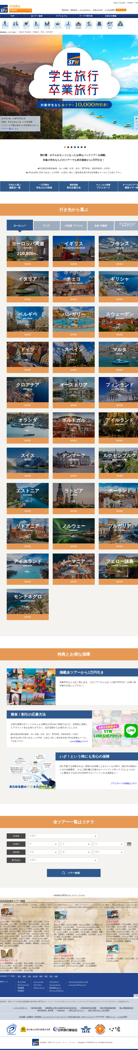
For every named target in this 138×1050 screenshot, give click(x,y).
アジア (47, 225)
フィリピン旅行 (68, 927)
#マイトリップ (39, 988)
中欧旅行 (28, 943)
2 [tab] (68, 147)
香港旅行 (76, 929)
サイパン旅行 (130, 958)
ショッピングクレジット (77, 985)
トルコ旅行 (18, 963)
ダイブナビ (22, 982)
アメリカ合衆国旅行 (113, 924)
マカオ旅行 (92, 934)
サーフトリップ (23, 985)
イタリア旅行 (16, 921)
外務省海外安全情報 (88, 1008)
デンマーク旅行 (10, 933)
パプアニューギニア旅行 (75, 966)
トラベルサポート (20, 1008)
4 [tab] (75, 147)
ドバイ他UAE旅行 (6, 963)
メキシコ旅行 (111, 926)
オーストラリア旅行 (78, 961)
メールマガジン (85, 10)
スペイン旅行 (27, 921)
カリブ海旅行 (118, 941)
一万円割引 (44, 186)
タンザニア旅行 (34, 968)
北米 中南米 (100, 225)
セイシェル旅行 (59, 966)
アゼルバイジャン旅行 (40, 938)
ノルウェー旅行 (37, 926)
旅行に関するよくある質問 (98, 1010)
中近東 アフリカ (73, 225)
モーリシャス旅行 (88, 963)
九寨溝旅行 (70, 934)
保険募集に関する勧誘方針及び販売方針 (61, 1008)
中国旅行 (61, 934)
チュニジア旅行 (5, 965)
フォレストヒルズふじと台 (78, 982)
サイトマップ (61, 1017)
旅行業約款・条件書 (45, 1010)
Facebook (61, 1010)
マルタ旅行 (23, 924)
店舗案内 (30, 1017)
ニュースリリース (48, 1017)
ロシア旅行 (13, 938)
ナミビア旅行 (5, 970)
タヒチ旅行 (70, 958)
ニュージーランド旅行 (62, 963)
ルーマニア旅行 (39, 936)
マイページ (121, 10)
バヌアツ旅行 (76, 963)
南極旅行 (128, 941)
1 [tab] (65, 147)
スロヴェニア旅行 (38, 933)
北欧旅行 (8, 943)
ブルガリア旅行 (26, 936)
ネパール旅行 (74, 932)
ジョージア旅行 (24, 938)
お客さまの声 (98, 10)
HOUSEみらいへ (55, 988)
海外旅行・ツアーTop (7, 32)
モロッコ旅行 (28, 963)
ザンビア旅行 (28, 970)
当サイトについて (88, 1017)
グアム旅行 (119, 958)
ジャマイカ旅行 (121, 929)
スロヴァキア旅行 (23, 933)
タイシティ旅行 (59, 924)
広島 (51, 976)
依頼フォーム (111, 1017)
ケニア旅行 (39, 965)
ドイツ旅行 (13, 924)
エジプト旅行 (40, 963)
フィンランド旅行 (9, 926)
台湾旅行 (94, 932)
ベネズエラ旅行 (124, 934)
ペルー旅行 (132, 929)
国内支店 (74, 10)
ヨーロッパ (19, 225)
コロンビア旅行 (127, 936)
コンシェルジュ (54, 985)
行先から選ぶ (15, 186)
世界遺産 (21, 988)
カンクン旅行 (122, 926)
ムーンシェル (38, 982)
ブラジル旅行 (111, 931)
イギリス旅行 (38, 921)
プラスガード (54, 982)
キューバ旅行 (133, 926)
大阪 (29, 976)
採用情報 (38, 1017)
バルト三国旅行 (18, 943)
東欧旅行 (36, 943)
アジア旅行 (58, 939)
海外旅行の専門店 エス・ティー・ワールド (69, 895)
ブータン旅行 (85, 932)
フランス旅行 (5, 921)
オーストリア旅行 (25, 929)
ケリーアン (38, 985)
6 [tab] (81, 147)
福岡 (41, 976)
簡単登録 (74, 186)
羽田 (46, 976)
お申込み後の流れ (73, 1017)
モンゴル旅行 (66, 937)
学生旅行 (21, 990)
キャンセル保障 (103, 186)
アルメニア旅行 (5, 941)
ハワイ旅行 (110, 958)
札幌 (56, 976)
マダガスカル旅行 (6, 968)
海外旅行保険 (36, 1008)
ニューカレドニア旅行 (62, 961)
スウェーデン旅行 (23, 926)
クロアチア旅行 (15, 931)
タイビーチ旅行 (72, 924)
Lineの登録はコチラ (79, 741)
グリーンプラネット (56, 990)
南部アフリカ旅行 (20, 968)
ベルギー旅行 (38, 931)
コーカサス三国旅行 (12, 946)
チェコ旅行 (13, 929)
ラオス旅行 (67, 929)
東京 (19, 976)
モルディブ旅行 (59, 958)
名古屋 (35, 976)
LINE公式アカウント (77, 1010)
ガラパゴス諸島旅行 (113, 936)
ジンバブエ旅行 (16, 970)
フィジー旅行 (80, 958)
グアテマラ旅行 (111, 934)
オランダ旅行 (27, 931)
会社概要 (22, 1017)
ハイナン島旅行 (81, 934)
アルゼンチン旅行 (123, 931)
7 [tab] (85, 147)
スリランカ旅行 (62, 932)
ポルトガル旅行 (34, 924)
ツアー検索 (74, 873)
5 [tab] (78, 147)
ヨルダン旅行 (17, 965)
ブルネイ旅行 (77, 937)
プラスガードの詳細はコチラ (124, 783)
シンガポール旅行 (86, 929)
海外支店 (65, 10)
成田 (24, 976)
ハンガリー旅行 (38, 929)
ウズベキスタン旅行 (20, 941)
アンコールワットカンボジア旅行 (88, 927)
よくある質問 (110, 10)
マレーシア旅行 (84, 924)
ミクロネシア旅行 (112, 961)
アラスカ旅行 (126, 924)
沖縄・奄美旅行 (68, 939)
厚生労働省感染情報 (108, 1008)
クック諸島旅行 (91, 966)
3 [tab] (71, 147)
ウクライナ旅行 (34, 941)
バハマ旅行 (110, 929)
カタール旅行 (28, 965)
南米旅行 (109, 941)
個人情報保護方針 (126, 1008)
